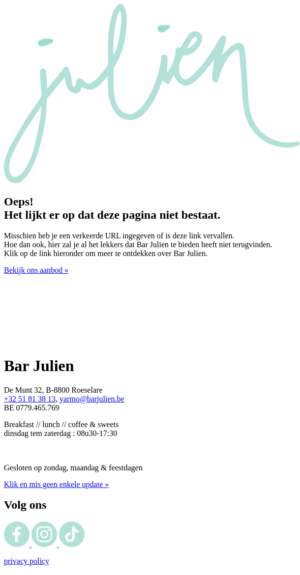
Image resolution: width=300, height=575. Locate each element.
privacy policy (26, 561)
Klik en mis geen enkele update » (56, 484)
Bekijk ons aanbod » (36, 270)
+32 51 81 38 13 (30, 399)
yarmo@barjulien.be (92, 399)
